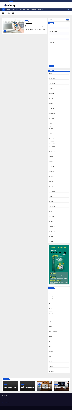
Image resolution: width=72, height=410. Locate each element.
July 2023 (51, 156)
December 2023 (52, 143)
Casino (50, 303)
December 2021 (52, 191)
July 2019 (51, 236)
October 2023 (51, 148)
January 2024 (51, 141)
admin (32, 25)
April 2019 (51, 241)
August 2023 (51, 153)
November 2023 (52, 146)
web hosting (51, 371)
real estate (51, 351)
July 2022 (51, 178)
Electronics (33, 9)
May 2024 (51, 131)
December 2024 (52, 113)
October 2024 (51, 118)
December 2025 (52, 83)
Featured (27, 20)
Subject (59, 38)
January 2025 (51, 111)
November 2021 (52, 193)
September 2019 (52, 231)
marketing (51, 341)
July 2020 (51, 211)
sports (50, 361)
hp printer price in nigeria (54, 333)
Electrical (51, 311)
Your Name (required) (59, 27)
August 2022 (51, 176)
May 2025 (51, 101)
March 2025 (51, 106)
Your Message (59, 53)
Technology (41, 9)
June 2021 (51, 201)
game (50, 323)
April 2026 (51, 73)
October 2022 (51, 171)
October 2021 (51, 196)
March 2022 (51, 186)
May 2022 (51, 181)
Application (15, 9)
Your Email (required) (59, 32)
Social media (22, 9)
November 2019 (52, 226)
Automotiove (51, 298)
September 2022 (52, 173)
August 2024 (51, 123)
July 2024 (51, 126)
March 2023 (51, 163)
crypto (50, 306)
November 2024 (52, 116)
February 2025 (52, 108)
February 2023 (52, 166)
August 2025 (51, 93)
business (50, 301)
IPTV (50, 338)
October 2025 (51, 88)
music (50, 346)
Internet (8, 9)
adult (50, 291)
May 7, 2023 (28, 25)
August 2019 (51, 234)
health (50, 328)
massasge (51, 343)
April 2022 (51, 183)
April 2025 (51, 103)
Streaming (51, 363)
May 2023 (51, 158)
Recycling (51, 353)
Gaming (50, 326)
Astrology (51, 296)
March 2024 (51, 136)
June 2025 (51, 98)
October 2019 (51, 229)
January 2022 (51, 188)
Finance (50, 318)
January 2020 (51, 221)
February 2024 (52, 138)
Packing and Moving (53, 348)
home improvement (53, 331)
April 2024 (51, 133)
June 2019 (51, 239)
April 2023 (51, 161)
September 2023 (52, 151)
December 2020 (52, 206)
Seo (28, 9)
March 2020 (51, 216)
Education (51, 308)
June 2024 (51, 128)
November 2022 (52, 168)
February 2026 (52, 78)
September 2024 (52, 121)
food (50, 321)
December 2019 (52, 224)
